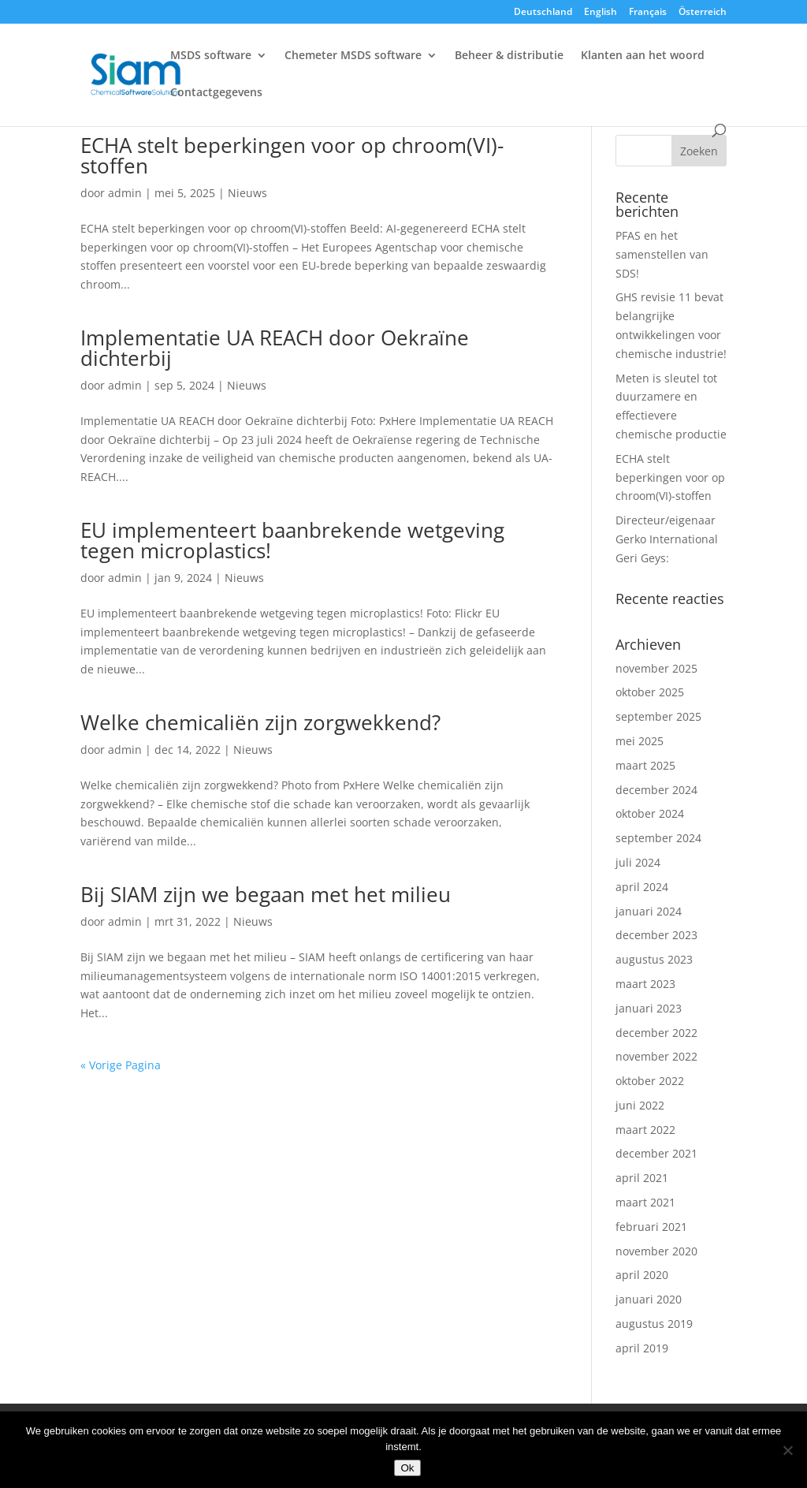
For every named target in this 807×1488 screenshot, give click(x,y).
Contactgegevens (216, 93)
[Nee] (787, 1450)
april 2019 (641, 1348)
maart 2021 (645, 1202)
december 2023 (656, 934)
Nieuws (247, 192)
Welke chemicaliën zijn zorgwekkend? (260, 722)
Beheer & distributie (509, 56)
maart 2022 (645, 1129)
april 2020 (641, 1274)
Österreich (703, 12)
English (600, 12)
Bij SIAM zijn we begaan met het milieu (265, 894)
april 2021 (641, 1177)
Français (648, 12)
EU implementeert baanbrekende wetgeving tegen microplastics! (292, 540)
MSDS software (210, 56)
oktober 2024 (649, 813)
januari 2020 (648, 1299)
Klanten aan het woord (643, 56)
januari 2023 (648, 1008)
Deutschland (543, 12)
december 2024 (656, 789)
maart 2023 (645, 983)
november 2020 (656, 1251)
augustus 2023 (654, 959)
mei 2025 (639, 740)
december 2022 (656, 1032)
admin (125, 192)
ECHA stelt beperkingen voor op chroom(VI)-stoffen (292, 155)
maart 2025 (645, 765)
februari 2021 (651, 1226)
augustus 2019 (654, 1323)
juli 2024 (637, 862)
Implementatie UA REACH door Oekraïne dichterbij (274, 347)
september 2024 (658, 837)
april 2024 (641, 886)
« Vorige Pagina (120, 1064)
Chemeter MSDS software (353, 56)
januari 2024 (648, 911)
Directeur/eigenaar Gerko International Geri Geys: (666, 539)
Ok (407, 1468)
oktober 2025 (649, 691)
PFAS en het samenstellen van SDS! (661, 254)
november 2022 (656, 1056)
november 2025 (656, 668)
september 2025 (658, 716)
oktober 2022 (649, 1080)
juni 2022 (639, 1105)
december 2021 (656, 1153)
